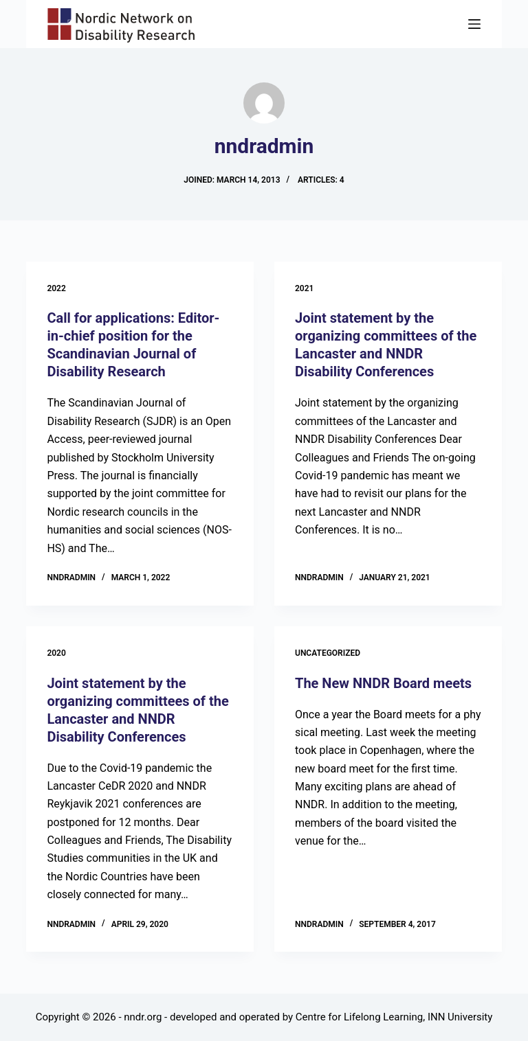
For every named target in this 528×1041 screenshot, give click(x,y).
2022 (56, 288)
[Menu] (474, 24)
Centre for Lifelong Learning (359, 1017)
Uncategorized (327, 653)
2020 (56, 653)
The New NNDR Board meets (383, 683)
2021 (304, 288)
